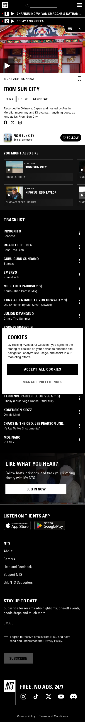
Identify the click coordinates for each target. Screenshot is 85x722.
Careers (9, 559)
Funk (9, 99)
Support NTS (13, 574)
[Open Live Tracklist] (69, 29)
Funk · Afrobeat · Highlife (21, 202)
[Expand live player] (80, 29)
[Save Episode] (79, 78)
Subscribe (18, 658)
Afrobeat (40, 99)
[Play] (42, 49)
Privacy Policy (53, 641)
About (8, 551)
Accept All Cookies (42, 369)
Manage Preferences (43, 382)
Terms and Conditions (53, 716)
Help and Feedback (18, 566)
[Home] (5, 5)
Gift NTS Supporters (18, 582)
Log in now (36, 489)
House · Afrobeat (16, 177)
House (23, 99)
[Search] (27, 5)
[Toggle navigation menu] (79, 5)
